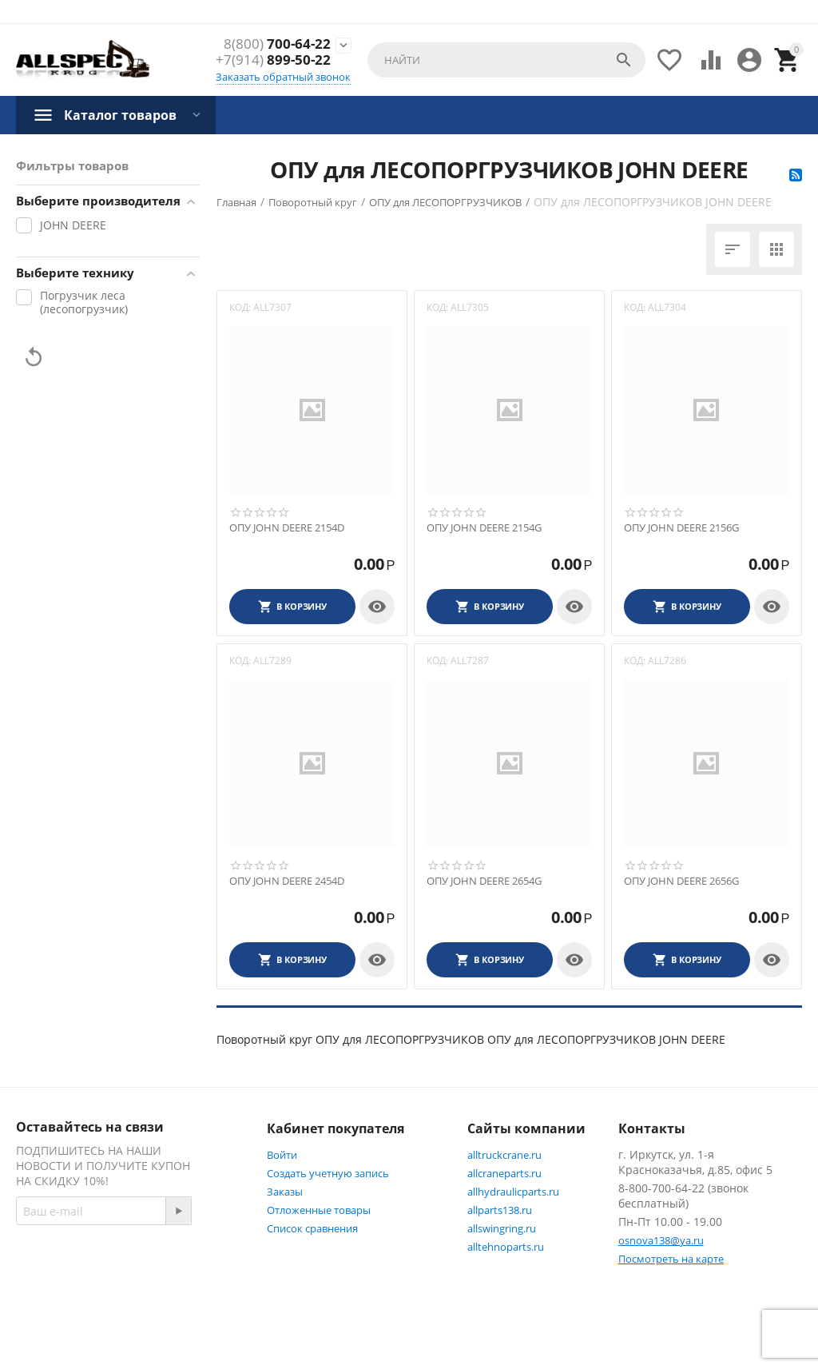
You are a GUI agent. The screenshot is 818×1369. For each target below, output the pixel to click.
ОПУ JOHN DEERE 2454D (286, 881)
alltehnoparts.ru (505, 1247)
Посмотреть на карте (671, 1259)
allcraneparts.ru (504, 1173)
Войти (282, 1155)
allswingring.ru (501, 1228)
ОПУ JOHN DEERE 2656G (681, 881)
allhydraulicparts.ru (513, 1191)
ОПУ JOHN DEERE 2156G (681, 528)
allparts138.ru (499, 1210)
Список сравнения (312, 1228)
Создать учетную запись (328, 1173)
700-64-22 (277, 44)
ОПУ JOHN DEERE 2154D (286, 528)
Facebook (58, 1294)
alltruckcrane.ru (504, 1155)
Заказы (285, 1191)
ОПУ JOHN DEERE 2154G (484, 528)
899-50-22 (273, 61)
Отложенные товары (319, 1210)
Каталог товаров (120, 115)
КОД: (240, 307)
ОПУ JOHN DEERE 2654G (484, 881)
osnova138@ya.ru (661, 1240)
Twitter (137, 1294)
